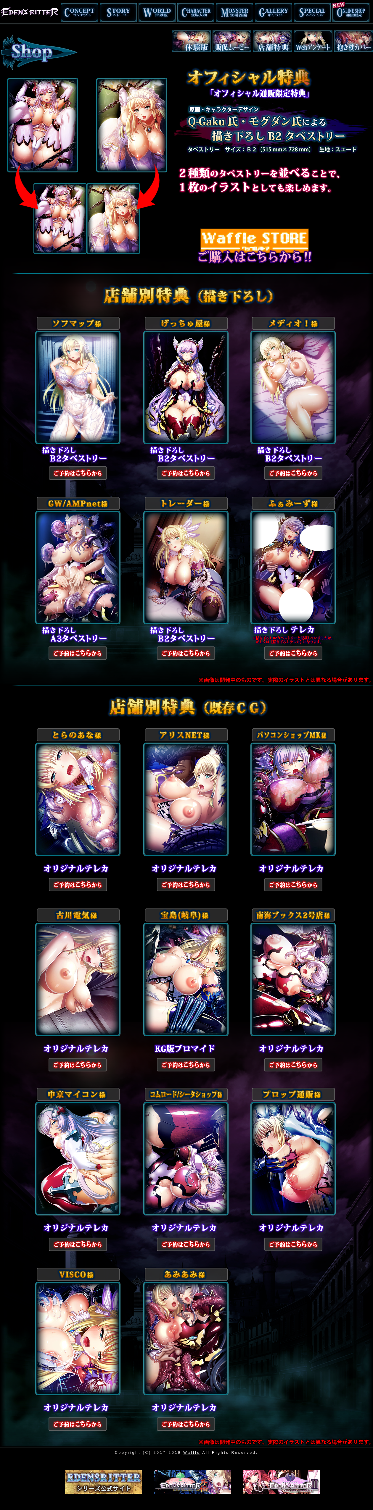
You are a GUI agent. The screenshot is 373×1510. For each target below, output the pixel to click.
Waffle (191, 1453)
